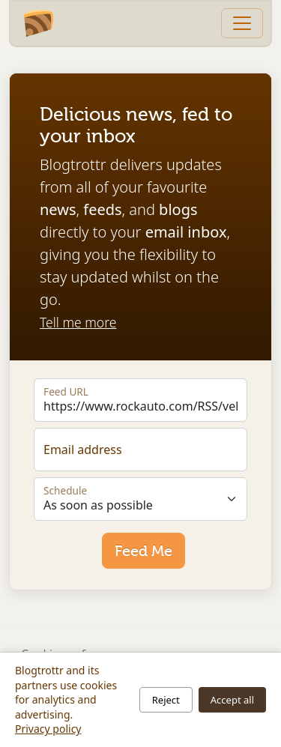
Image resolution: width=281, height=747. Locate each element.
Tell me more (78, 322)
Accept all (232, 700)
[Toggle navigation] (242, 23)
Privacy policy (48, 729)
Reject (166, 700)
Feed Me (143, 550)
